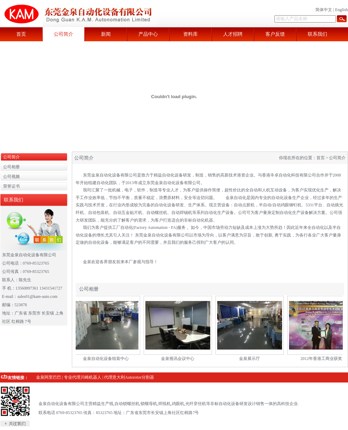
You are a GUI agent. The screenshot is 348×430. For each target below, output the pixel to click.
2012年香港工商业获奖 (323, 358)
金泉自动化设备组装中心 (107, 358)
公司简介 (63, 34)
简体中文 (323, 9)
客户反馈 (275, 34)
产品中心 (148, 34)
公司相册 (11, 166)
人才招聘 (233, 34)
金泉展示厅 (251, 358)
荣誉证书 (11, 186)
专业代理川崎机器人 (82, 377)
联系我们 (317, 34)
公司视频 (11, 176)
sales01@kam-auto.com (37, 296)
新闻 (106, 34)
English (341, 9)
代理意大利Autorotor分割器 (129, 377)
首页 (21, 34)
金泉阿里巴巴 (48, 377)
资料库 (190, 34)
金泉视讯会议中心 (179, 358)
